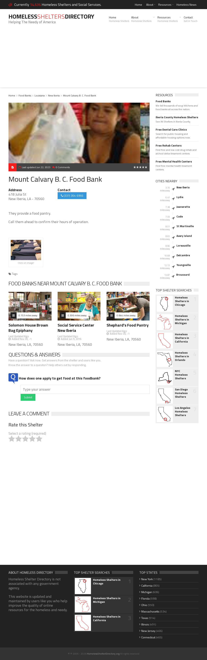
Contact (190, 19)
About (149, 4)
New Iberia (54, 95)
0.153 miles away (28, 315)
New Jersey (148, 631)
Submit (28, 397)
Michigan (146, 592)
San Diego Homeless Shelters (181, 393)
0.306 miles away (77, 315)
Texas (144, 618)
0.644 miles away (126, 315)
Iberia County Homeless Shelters (177, 117)
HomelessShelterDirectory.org (103, 654)
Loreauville (183, 245)
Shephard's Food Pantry (128, 325)
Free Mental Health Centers (174, 161)
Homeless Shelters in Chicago (182, 301)
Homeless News (186, 4)
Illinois (145, 624)
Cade (179, 216)
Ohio (144, 605)
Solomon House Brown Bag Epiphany (28, 327)
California (146, 585)
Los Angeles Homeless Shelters (182, 411)
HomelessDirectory (51, 16)
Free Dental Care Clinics (171, 129)
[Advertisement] (103, 59)
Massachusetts (150, 611)
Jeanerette (183, 207)
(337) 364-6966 (72, 195)
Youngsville (183, 265)
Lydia (179, 197)
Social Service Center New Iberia (76, 327)
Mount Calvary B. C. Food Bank (79, 95)
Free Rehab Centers (169, 145)
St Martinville (185, 226)
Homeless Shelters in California (182, 337)
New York (147, 579)
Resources (164, 4)
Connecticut (148, 637)
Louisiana (40, 95)
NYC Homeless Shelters (181, 374)
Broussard (183, 274)
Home (138, 4)
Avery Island (184, 236)
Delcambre (183, 255)
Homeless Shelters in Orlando (182, 356)
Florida (145, 598)
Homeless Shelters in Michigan (182, 319)
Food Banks (25, 95)
